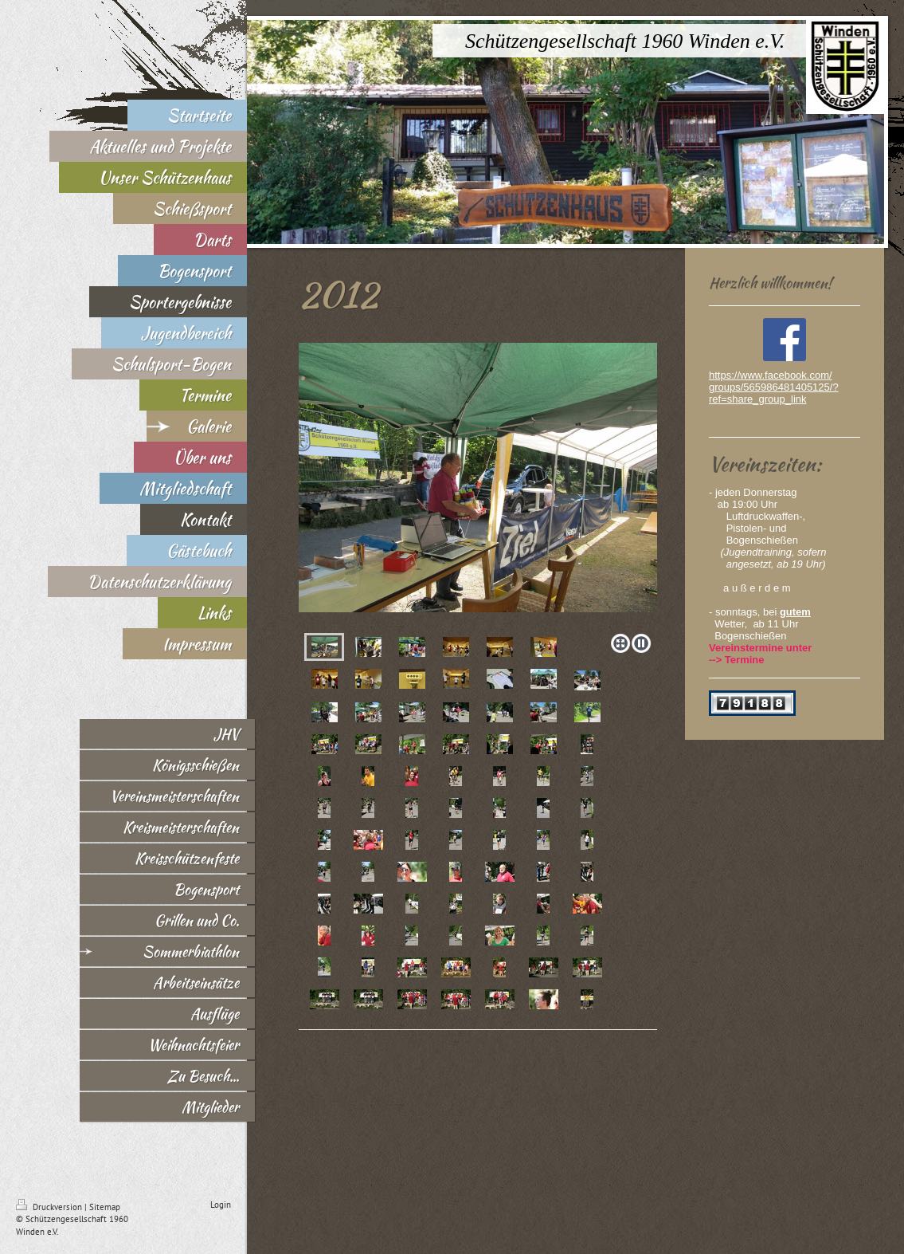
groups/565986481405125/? (774, 387)
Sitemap (104, 1207)
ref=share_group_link (758, 399)
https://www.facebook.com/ (770, 375)
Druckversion (50, 1207)
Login (220, 1204)
